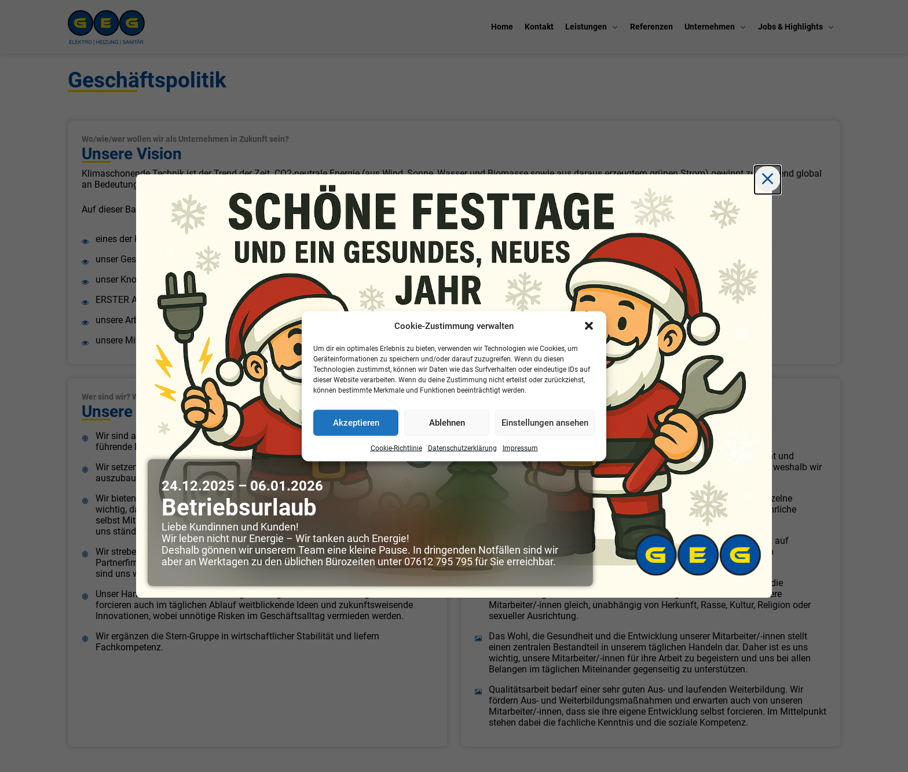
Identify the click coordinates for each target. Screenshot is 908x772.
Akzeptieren (356, 423)
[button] (589, 325)
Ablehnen (447, 423)
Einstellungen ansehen (544, 423)
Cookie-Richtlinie (396, 448)
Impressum (520, 448)
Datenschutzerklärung (462, 448)
